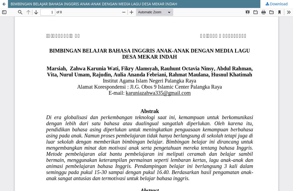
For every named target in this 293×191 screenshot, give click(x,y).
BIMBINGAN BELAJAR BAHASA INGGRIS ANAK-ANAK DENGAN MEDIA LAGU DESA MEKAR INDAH (94, 3)
